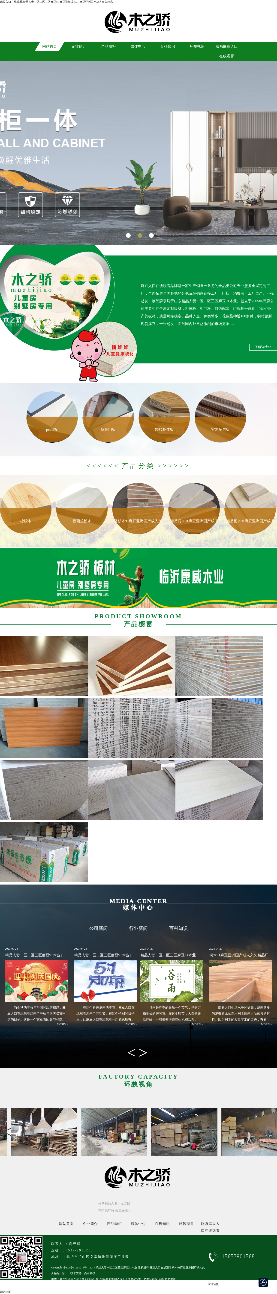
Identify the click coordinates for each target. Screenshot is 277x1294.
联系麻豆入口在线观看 (210, 1224)
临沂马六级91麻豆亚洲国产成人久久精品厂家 (79, 1284)
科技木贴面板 (167, 1279)
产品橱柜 (114, 1224)
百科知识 (162, 1224)
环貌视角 (186, 1224)
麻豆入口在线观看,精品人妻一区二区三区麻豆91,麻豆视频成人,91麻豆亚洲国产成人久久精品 (56, 1)
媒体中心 (138, 1224)
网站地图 (5, 1292)
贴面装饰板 (150, 1279)
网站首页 (66, 1224)
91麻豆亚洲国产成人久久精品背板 (121, 1279)
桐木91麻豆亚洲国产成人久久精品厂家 (74, 1279)
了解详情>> (263, 347)
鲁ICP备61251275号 (75, 1267)
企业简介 (90, 1224)
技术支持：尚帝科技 (82, 1273)
